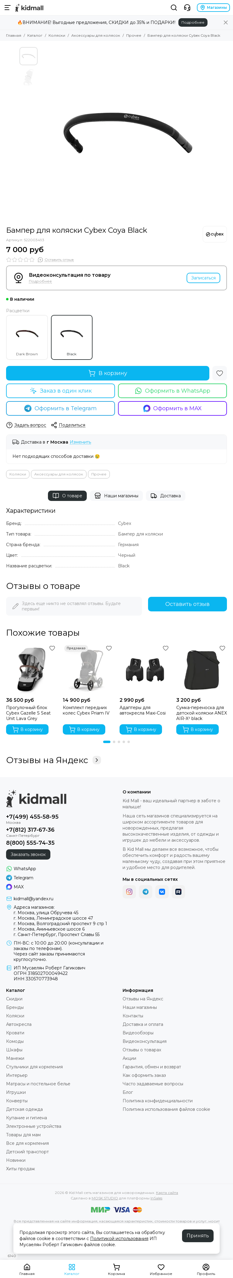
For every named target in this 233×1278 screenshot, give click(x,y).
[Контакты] (187, 7)
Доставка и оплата (143, 1024)
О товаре (67, 495)
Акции (129, 1058)
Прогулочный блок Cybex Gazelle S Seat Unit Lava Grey (28, 713)
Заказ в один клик (61, 390)
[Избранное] (219, 373)
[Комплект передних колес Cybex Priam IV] (88, 669)
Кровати (15, 1033)
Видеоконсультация (145, 1041)
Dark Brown (27, 337)
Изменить (80, 442)
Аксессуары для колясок (95, 35)
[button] (106, 742)
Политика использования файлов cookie (166, 1109)
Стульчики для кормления (34, 1067)
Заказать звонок (28, 854)
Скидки (14, 999)
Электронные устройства (33, 1126)
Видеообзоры (138, 1033)
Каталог (34, 35)
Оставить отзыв (187, 604)
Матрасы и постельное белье (38, 1084)
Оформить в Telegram (60, 408)
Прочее (133, 35)
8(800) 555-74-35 (30, 843)
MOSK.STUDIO (105, 1198)
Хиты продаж (20, 1169)
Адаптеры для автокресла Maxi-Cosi (143, 710)
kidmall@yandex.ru (33, 898)
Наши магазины (116, 495)
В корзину (107, 373)
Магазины (213, 7)
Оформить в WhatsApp (172, 390)
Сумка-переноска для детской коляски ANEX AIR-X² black (201, 713)
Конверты (17, 1101)
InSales (156, 1198)
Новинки (15, 1160)
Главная (13, 35)
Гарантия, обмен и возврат (152, 1067)
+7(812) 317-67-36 (30, 830)
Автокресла (19, 1024)
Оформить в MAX (172, 408)
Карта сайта (167, 1192)
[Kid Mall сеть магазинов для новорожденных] (29, 7)
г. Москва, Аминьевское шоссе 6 (49, 929)
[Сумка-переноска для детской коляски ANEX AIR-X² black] (201, 669)
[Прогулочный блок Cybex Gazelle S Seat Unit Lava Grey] (31, 669)
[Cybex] (215, 234)
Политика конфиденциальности (158, 1101)
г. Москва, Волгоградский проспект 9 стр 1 (60, 923)
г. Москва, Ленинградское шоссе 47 (53, 918)
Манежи (15, 1058)
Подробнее (192, 22)
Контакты (133, 1016)
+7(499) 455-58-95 (32, 816)
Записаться (203, 278)
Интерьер (17, 1075)
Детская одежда (24, 1109)
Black (71, 337)
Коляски (57, 35)
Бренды (15, 1007)
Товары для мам (23, 1135)
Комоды (15, 1041)
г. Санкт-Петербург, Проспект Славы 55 (57, 934)
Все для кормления (27, 1143)
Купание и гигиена (26, 1118)
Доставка (165, 495)
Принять (198, 1236)
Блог (128, 1092)
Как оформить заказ (144, 1075)
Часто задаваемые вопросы (153, 1084)
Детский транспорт (27, 1152)
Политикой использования (119, 1238)
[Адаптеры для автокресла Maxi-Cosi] (145, 669)
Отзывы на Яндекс (53, 760)
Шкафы (14, 1050)
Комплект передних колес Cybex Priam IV (86, 710)
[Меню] (7, 7)
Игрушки (16, 1092)
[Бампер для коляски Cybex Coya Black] (127, 133)
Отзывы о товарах (142, 1050)
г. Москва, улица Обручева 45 (46, 912)
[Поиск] (174, 7)
